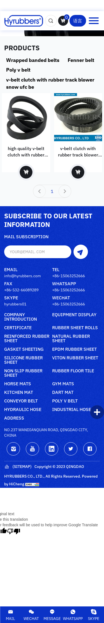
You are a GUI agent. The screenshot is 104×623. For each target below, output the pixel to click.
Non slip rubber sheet (23, 373)
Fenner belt (81, 60)
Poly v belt (18, 70)
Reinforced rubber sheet (26, 338)
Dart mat (62, 392)
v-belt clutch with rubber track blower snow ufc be (50, 83)
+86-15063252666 (68, 275)
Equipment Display (74, 314)
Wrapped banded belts (32, 60)
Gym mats (63, 383)
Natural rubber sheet (71, 338)
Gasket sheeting (24, 349)
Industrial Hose (71, 409)
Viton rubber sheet (75, 357)
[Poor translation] (13, 531)
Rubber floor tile (73, 370)
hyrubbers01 (15, 304)
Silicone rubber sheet (23, 360)
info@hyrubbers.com (22, 275)
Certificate (18, 327)
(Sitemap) (18, 466)
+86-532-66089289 (21, 289)
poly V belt (65, 401)
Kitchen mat (18, 392)
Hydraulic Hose (22, 409)
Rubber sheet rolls (75, 327)
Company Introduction (20, 317)
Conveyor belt (21, 401)
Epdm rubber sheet (74, 349)
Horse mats (17, 383)
